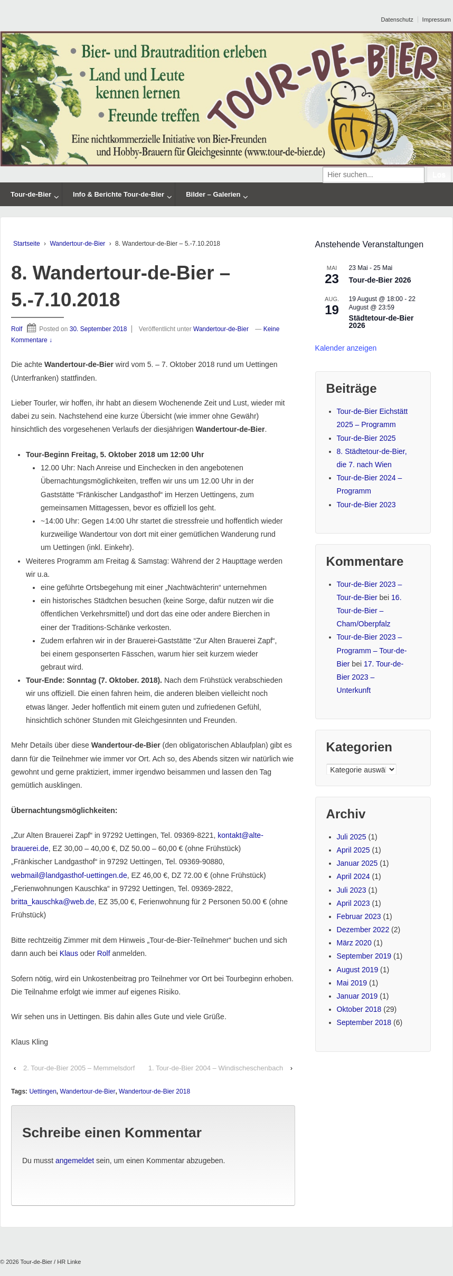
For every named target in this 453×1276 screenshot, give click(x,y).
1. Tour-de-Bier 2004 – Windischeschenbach (216, 1068)
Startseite (26, 243)
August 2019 (358, 969)
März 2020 (354, 943)
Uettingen (42, 1091)
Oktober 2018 (359, 1009)
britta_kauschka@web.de (52, 901)
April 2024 (353, 876)
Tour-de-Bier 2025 (366, 438)
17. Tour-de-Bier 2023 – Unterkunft (370, 677)
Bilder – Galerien (213, 194)
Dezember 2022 (363, 929)
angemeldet (74, 1160)
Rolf (16, 329)
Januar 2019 (357, 996)
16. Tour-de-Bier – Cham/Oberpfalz (369, 610)
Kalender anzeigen (346, 348)
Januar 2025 (357, 863)
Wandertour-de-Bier (77, 243)
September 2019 (364, 956)
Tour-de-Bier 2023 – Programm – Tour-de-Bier (372, 650)
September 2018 (364, 1022)
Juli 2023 (351, 890)
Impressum (436, 19)
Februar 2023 (359, 916)
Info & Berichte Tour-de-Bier (118, 194)
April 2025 (353, 850)
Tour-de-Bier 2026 (380, 280)
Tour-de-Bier (31, 194)
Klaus (69, 953)
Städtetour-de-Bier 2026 (381, 322)
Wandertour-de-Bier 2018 (154, 1091)
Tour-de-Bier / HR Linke (50, 1262)
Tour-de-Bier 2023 (366, 504)
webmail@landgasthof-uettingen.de (69, 875)
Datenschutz (397, 19)
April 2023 (353, 903)
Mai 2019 (352, 983)
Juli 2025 (351, 837)
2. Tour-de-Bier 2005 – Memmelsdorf (79, 1068)
